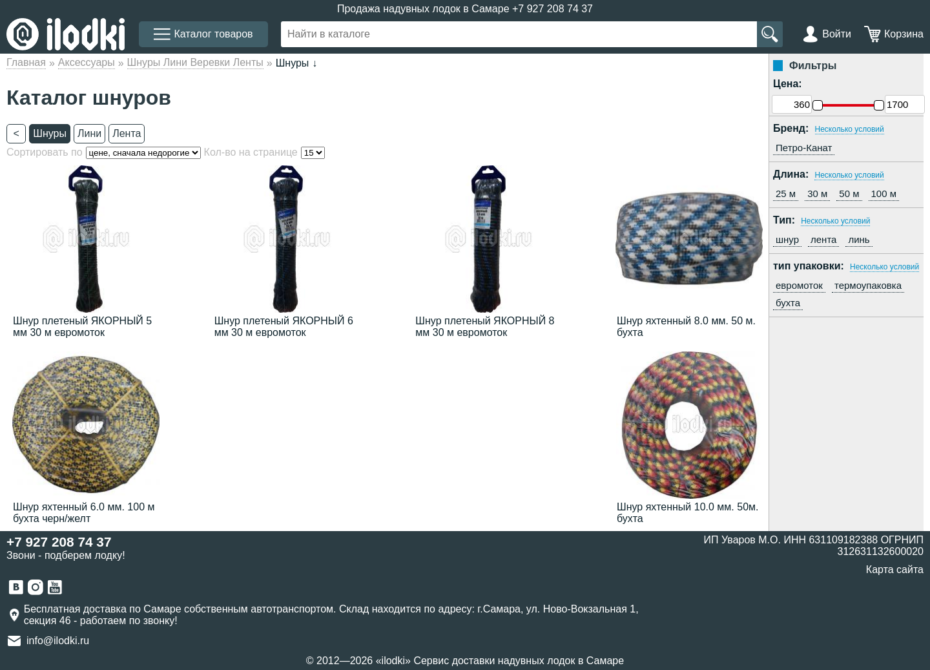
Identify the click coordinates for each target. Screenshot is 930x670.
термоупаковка (868, 285)
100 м (884, 193)
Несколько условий (849, 129)
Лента (126, 133)
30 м (817, 193)
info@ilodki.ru (57, 640)
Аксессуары (86, 62)
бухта (788, 302)
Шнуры (50, 133)
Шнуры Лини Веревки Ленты (195, 62)
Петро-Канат (804, 147)
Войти (836, 33)
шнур (787, 239)
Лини (89, 133)
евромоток (799, 285)
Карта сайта (895, 569)
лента (823, 239)
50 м (849, 193)
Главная (26, 62)
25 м (786, 193)
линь (858, 239)
